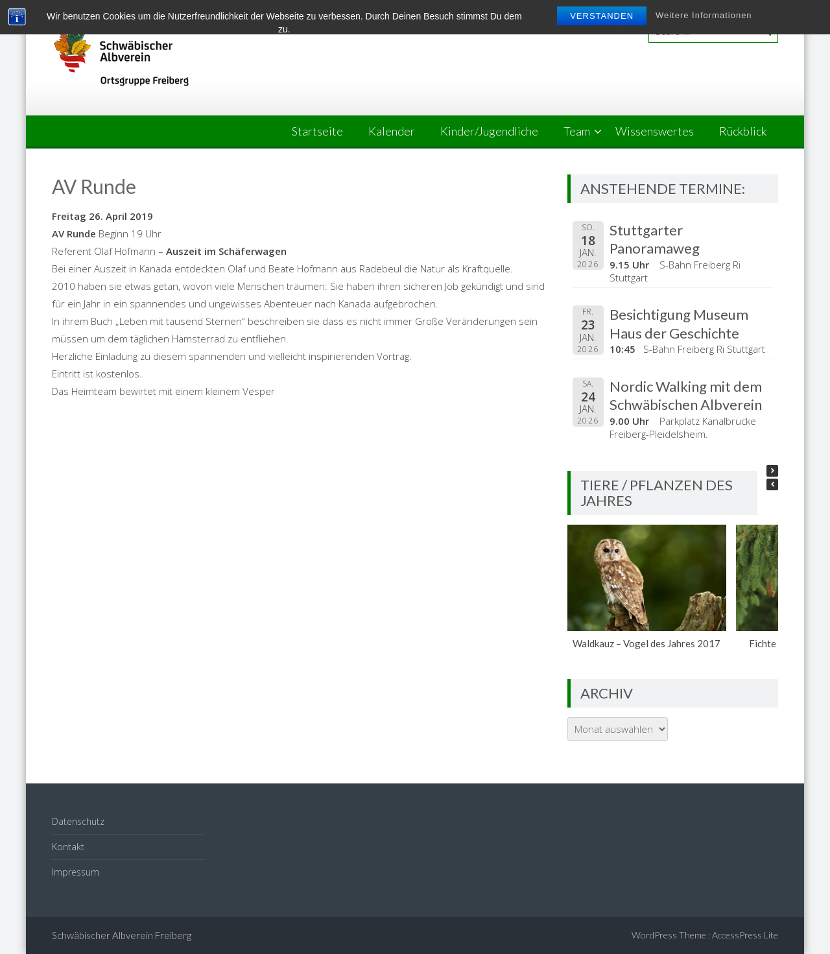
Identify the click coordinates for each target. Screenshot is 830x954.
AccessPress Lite (745, 934)
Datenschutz (78, 821)
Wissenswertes (654, 131)
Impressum (75, 872)
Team (576, 131)
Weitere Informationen (704, 15)
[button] (772, 471)
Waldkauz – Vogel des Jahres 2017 (647, 643)
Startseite (317, 131)
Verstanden (602, 16)
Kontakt (68, 847)
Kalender (391, 131)
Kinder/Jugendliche (489, 131)
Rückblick (742, 131)
